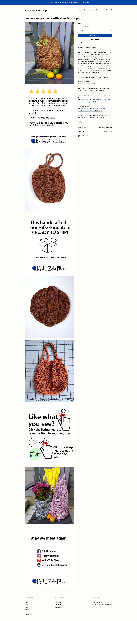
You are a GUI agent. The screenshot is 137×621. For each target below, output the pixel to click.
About (91, 10)
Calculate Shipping (83, 27)
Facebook (58, 602)
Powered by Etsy (97, 607)
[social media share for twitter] (82, 43)
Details (80, 48)
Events (98, 10)
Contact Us (28, 614)
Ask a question (92, 43)
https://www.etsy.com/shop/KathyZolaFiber (91, 118)
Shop (80, 10)
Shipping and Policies (31, 612)
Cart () (105, 10)
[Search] (111, 10)
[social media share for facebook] (78, 43)
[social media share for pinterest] (85, 43)
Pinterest (58, 605)
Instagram (58, 607)
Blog (85, 10)
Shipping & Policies (90, 48)
